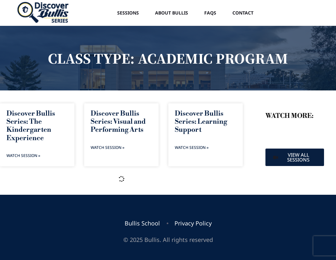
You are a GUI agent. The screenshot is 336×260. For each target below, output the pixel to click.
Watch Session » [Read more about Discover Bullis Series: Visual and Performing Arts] (107, 147)
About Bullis (171, 13)
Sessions (128, 13)
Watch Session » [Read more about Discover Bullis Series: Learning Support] (191, 147)
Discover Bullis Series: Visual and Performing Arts (118, 121)
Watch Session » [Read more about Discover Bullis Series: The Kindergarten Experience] (23, 155)
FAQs (210, 13)
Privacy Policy (193, 223)
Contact (242, 13)
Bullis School (142, 223)
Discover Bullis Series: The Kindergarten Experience (30, 125)
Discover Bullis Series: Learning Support (201, 121)
